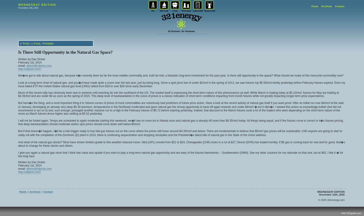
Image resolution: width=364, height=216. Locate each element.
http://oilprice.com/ (29, 69)
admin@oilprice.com (39, 65)
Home (314, 6)
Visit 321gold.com (351, 213)
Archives (326, 6)
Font (26, 43)
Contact (339, 6)
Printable (48, 43)
